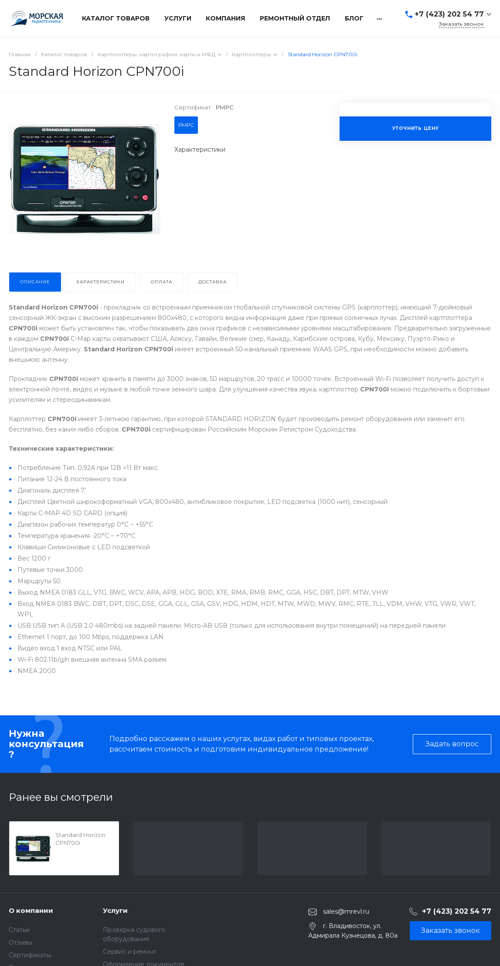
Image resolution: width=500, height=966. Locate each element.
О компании (31, 910)
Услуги (115, 910)
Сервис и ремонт (129, 952)
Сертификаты (30, 955)
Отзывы (20, 942)
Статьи (19, 930)
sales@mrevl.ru (346, 911)
